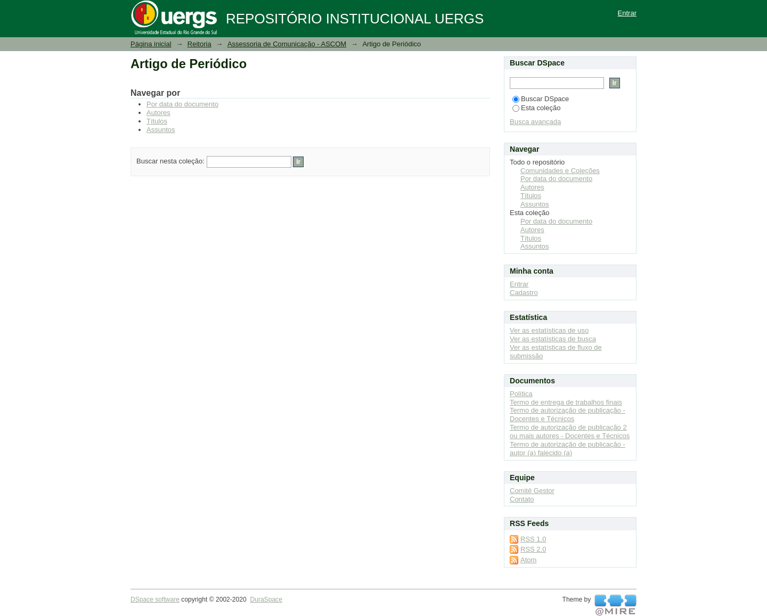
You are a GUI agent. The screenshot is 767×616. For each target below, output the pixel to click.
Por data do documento (182, 104)
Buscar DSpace (540, 99)
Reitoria (199, 44)
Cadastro (524, 293)
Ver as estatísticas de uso (549, 330)
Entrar (627, 13)
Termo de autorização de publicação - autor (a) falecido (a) (567, 448)
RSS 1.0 (533, 539)
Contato (522, 499)
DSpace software (154, 599)
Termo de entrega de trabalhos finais (566, 402)
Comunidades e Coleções (560, 171)
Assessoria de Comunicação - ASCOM (286, 44)
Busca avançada (535, 122)
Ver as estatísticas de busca (553, 339)
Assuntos (160, 130)
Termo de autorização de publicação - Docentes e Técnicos (567, 414)
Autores (158, 113)
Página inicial (151, 44)
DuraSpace (266, 599)
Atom (528, 560)
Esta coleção (536, 108)
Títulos (156, 121)
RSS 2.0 (533, 549)
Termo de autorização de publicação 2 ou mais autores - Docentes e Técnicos (570, 431)
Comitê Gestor (532, 491)
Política (521, 394)
